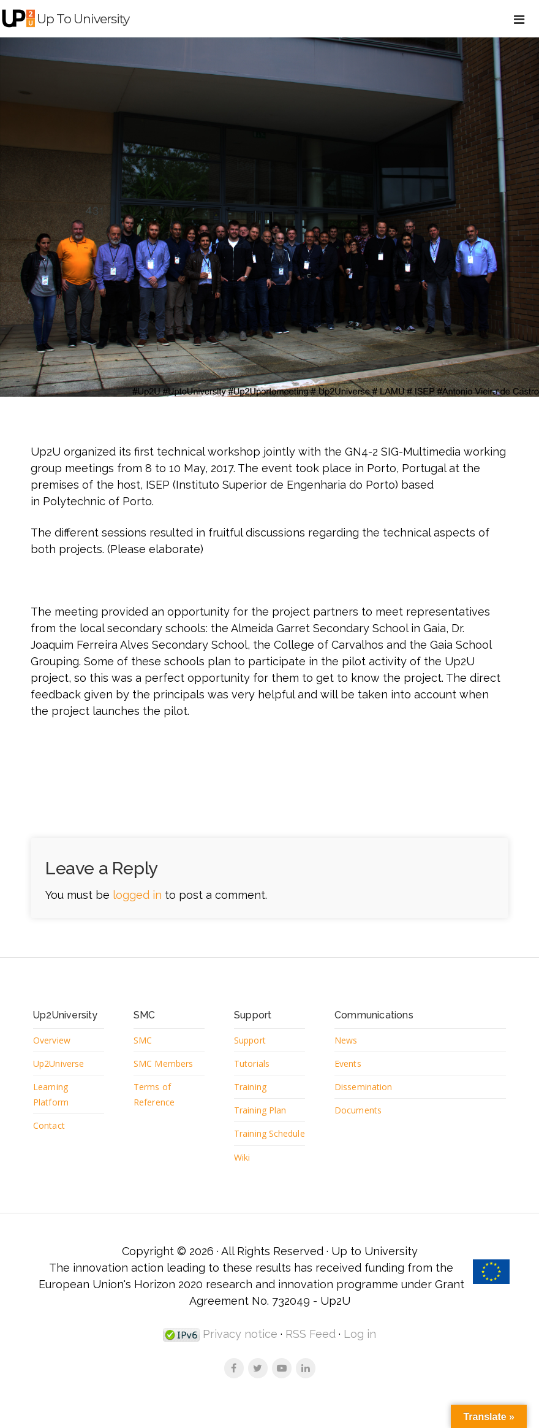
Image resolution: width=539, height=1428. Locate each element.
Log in (360, 1352)
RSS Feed (310, 1352)
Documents (358, 1111)
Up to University (87, 18)
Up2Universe (59, 1064)
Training (251, 1087)
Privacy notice (238, 1352)
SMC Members (164, 1064)
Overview (51, 1040)
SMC (143, 1040)
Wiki (242, 1175)
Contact (49, 1127)
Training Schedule (252, 1143)
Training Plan (260, 1111)
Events (348, 1064)
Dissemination (363, 1087)
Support (251, 1040)
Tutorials (252, 1064)
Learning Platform (51, 1095)
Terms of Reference (154, 1095)
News (345, 1040)
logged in (137, 894)
